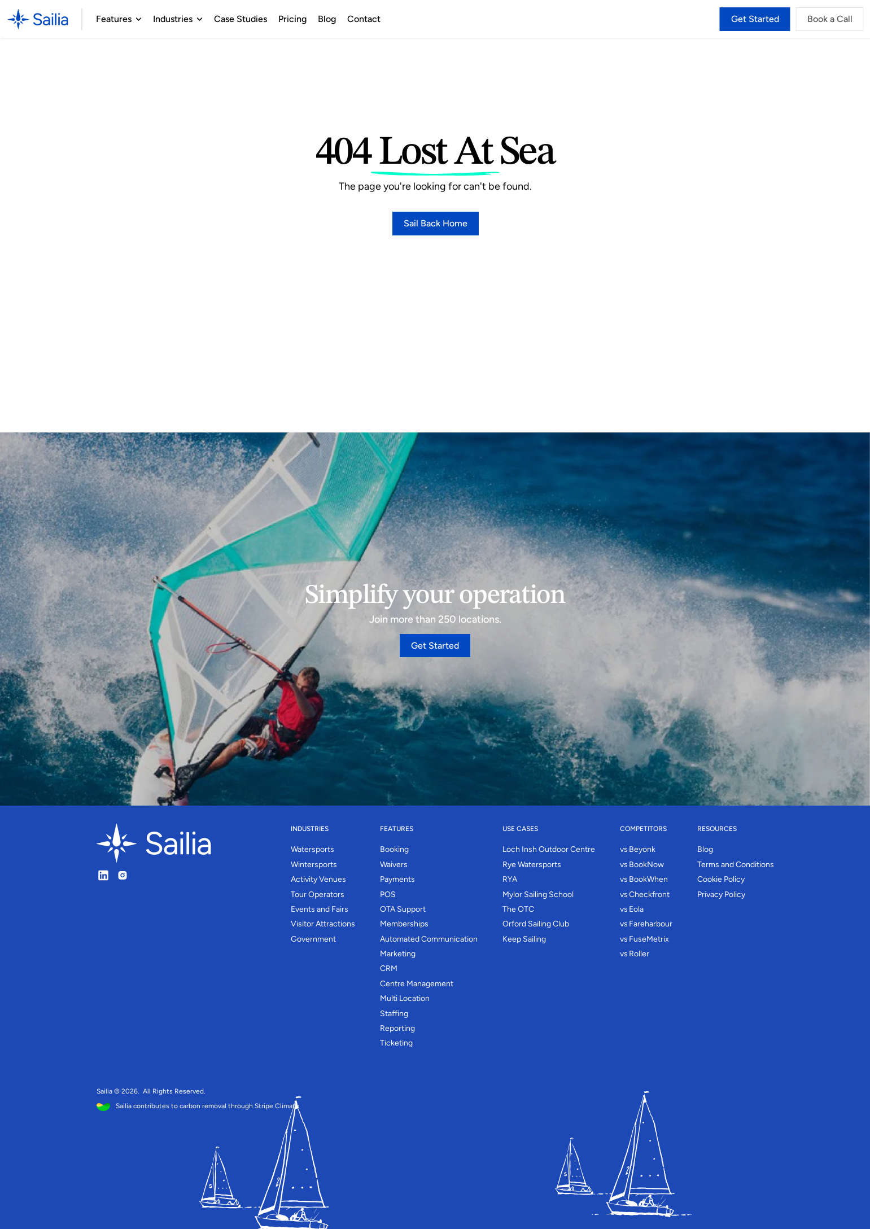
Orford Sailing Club (535, 924)
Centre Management (416, 984)
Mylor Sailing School (538, 894)
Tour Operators (317, 894)
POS (388, 894)
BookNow (646, 864)
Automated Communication (429, 939)
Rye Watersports (531, 864)
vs (624, 849)
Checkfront (649, 894)
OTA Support (403, 909)
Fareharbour (650, 924)
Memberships (404, 924)
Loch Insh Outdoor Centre (548, 849)
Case (223, 19)
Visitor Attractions (323, 924)
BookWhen (648, 879)
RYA (509, 879)
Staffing (394, 1013)
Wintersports (314, 864)
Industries (172, 19)
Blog (326, 19)
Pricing (292, 19)
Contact (363, 19)
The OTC (518, 909)
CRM (388, 968)
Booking (394, 849)
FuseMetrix (649, 939)
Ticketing (396, 1043)
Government (313, 939)
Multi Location (405, 998)
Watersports (312, 849)
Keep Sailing (524, 939)
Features (113, 19)
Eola (636, 909)
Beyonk (642, 849)
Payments (397, 879)
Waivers (394, 864)
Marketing (398, 954)
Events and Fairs (319, 909)
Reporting (397, 1028)
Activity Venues (318, 879)
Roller (639, 954)
